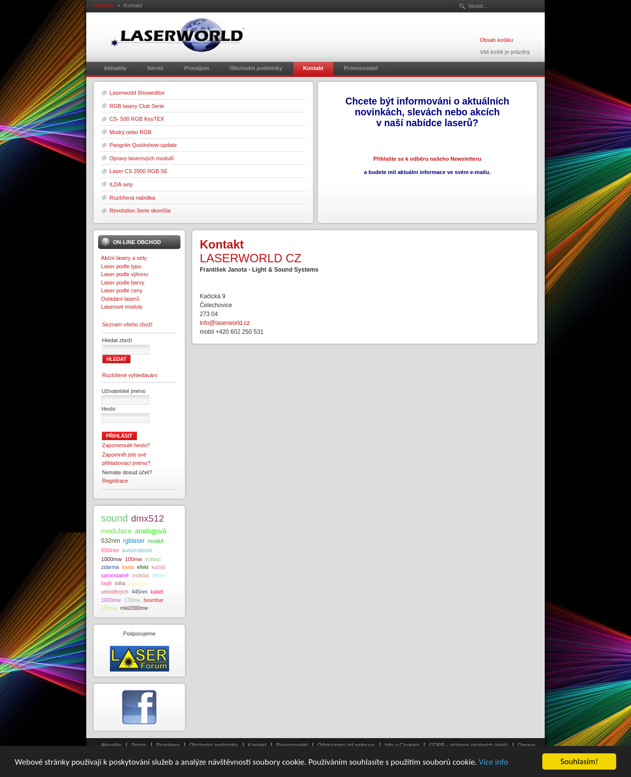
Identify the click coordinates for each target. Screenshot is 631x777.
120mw (132, 600)
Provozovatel (292, 745)
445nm (140, 592)
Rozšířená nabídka (132, 198)
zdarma (110, 567)
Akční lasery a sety (124, 258)
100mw (133, 559)
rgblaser (133, 540)
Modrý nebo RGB (130, 132)
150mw (109, 608)
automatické (137, 550)
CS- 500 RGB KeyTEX (136, 119)
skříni (158, 575)
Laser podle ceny (121, 290)
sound (114, 518)
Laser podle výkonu (124, 274)
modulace (116, 531)
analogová (151, 531)
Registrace (115, 481)
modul (155, 540)
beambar (153, 600)
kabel (156, 592)
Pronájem (167, 745)
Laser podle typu (121, 266)
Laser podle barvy (122, 282)
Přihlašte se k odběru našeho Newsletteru (427, 159)
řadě (106, 583)
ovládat (140, 575)
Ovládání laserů (120, 299)
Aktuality (104, 5)
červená (137, 583)
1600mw (111, 600)
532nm (110, 540)
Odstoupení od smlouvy (346, 745)
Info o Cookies (402, 745)
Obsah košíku (496, 40)
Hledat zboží (117, 340)
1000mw (111, 559)
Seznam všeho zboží (127, 324)
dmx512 (147, 518)
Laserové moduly (121, 307)
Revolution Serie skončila (140, 210)
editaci (152, 559)
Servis (138, 745)
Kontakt (257, 745)
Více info (493, 763)
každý (158, 567)
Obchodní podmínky (213, 745)
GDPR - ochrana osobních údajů (468, 745)
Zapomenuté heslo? (126, 445)
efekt (143, 567)
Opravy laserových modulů (141, 158)
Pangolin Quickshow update (143, 145)
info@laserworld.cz (225, 322)
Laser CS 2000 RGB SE (138, 171)
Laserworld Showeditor (137, 93)
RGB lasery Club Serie (136, 106)
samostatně (115, 575)
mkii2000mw (134, 608)
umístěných (115, 592)
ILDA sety (121, 184)
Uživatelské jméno (124, 391)
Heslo (108, 409)
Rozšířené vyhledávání (129, 375)
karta (128, 567)
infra (120, 583)
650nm (110, 550)
